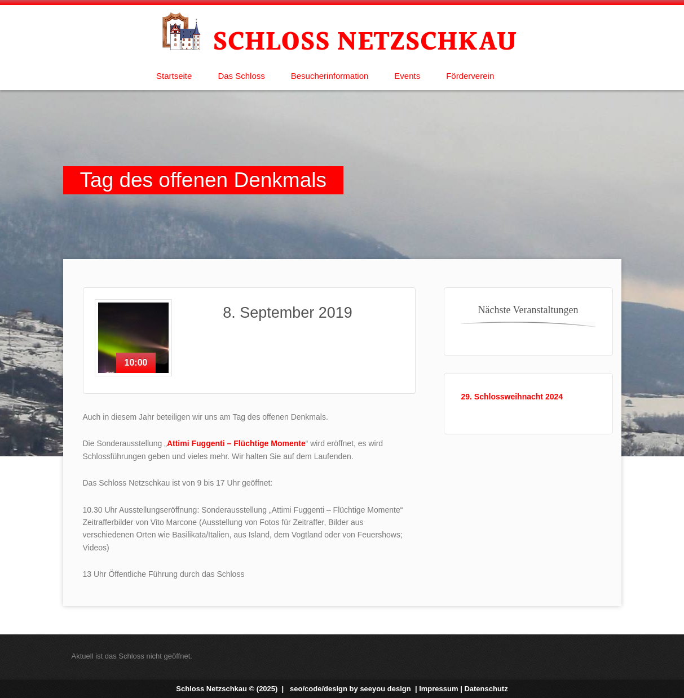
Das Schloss (241, 76)
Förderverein (470, 76)
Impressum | (441, 688)
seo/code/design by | (354, 688)
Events (407, 76)
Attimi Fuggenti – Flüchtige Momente (236, 443)
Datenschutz (486, 688)
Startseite (174, 76)
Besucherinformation (330, 76)
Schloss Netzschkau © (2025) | (231, 688)
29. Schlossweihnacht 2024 (512, 396)
